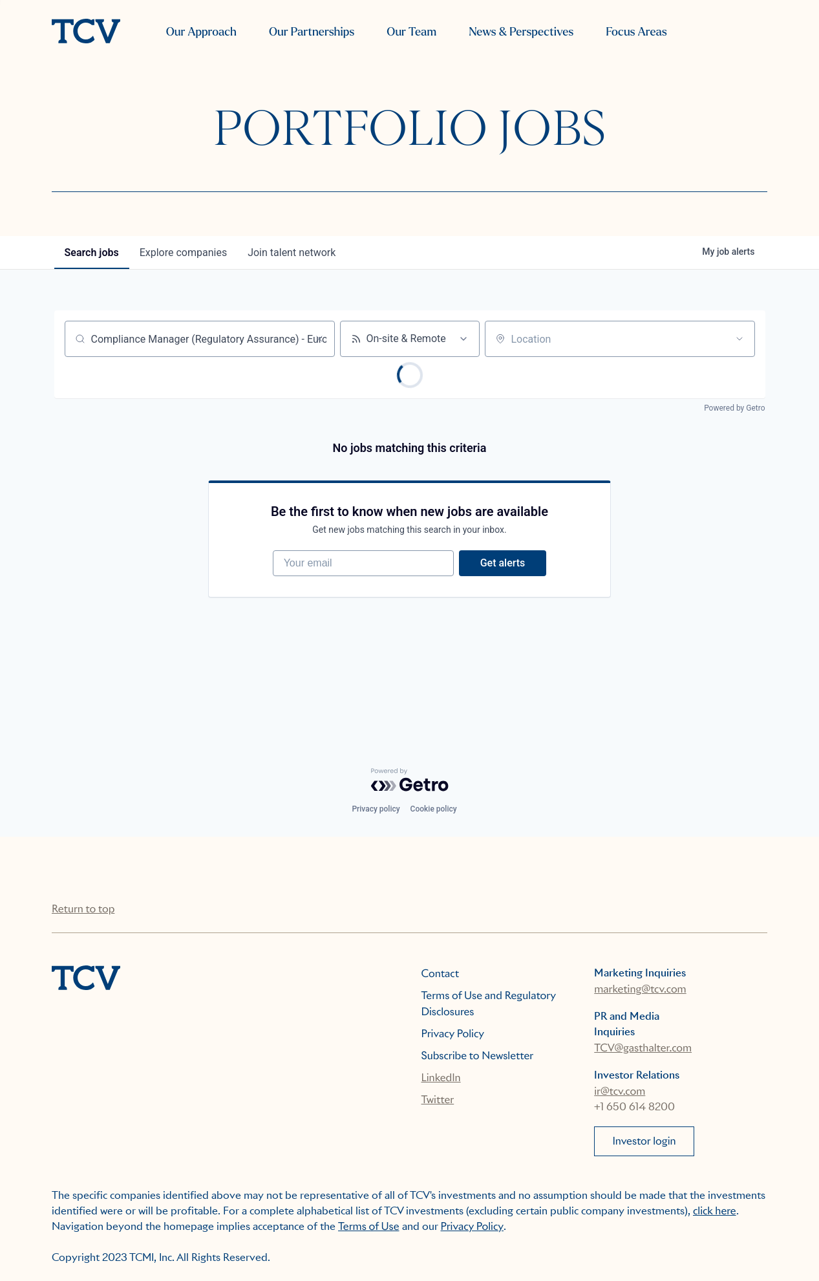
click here (714, 1211)
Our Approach (201, 32)
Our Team (411, 32)
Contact (440, 973)
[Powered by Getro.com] (410, 779)
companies (183, 252)
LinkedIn (441, 1077)
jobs (92, 252)
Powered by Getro (734, 408)
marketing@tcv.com (640, 989)
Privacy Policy (453, 1033)
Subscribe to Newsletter (477, 1055)
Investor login (643, 1141)
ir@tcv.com (619, 1091)
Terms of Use (368, 1226)
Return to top (83, 909)
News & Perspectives (521, 32)
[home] (86, 32)
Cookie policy (433, 808)
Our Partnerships (311, 32)
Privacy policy (375, 808)
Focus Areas (636, 32)
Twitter (437, 1099)
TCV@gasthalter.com (643, 1048)
